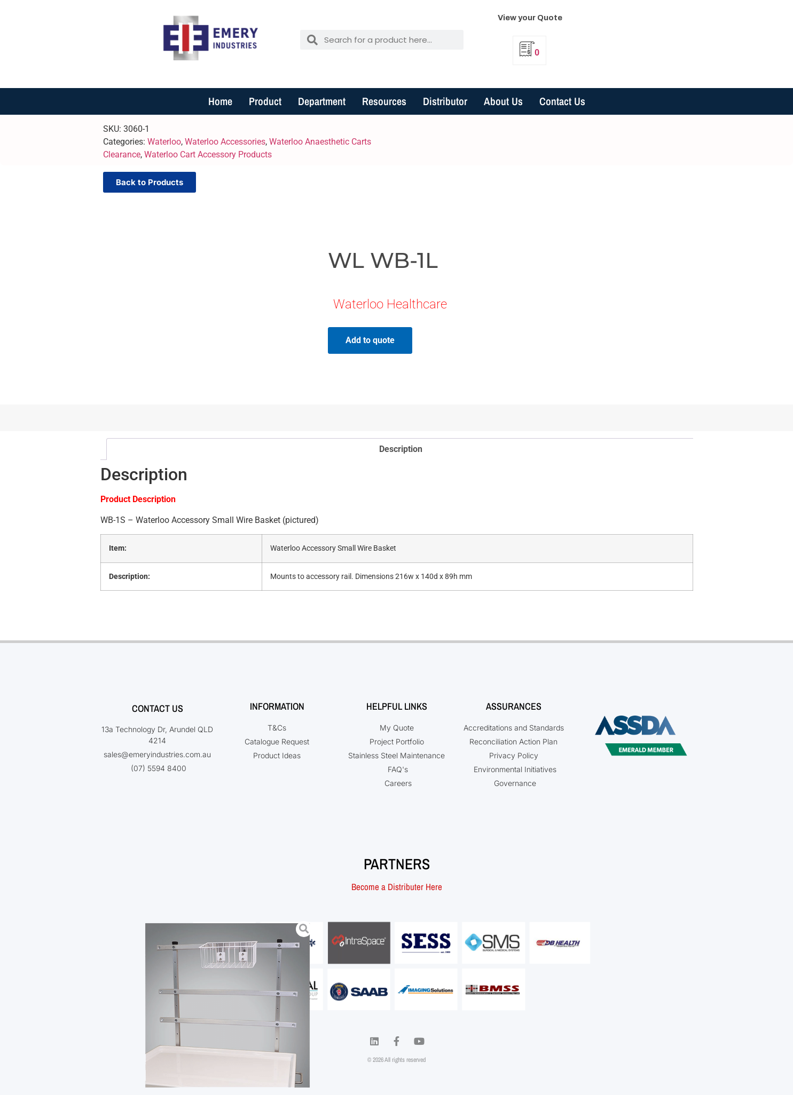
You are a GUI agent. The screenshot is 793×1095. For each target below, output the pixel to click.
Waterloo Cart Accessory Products (208, 154)
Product (265, 101)
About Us (503, 101)
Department (322, 101)
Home (220, 101)
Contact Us (562, 101)
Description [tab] (400, 449)
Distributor (445, 101)
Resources (384, 101)
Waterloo (164, 142)
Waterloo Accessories (225, 142)
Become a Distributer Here (396, 886)
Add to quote (370, 340)
